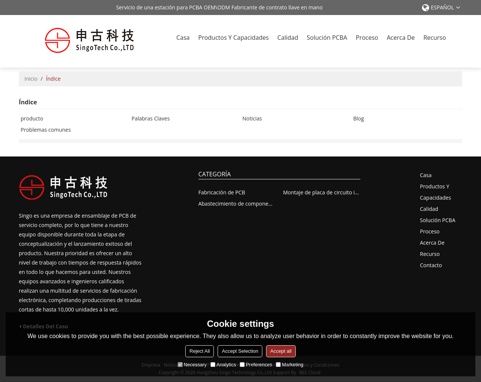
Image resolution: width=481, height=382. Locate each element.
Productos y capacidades (233, 37)
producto (32, 118)
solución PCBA (327, 37)
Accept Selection (240, 351)
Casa (182, 37)
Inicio (31, 78)
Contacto (431, 265)
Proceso (367, 37)
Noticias (252, 118)
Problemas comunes (46, 129)
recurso (435, 37)
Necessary (192, 364)
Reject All (199, 351)
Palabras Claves (151, 118)
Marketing (289, 364)
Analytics (223, 364)
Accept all (280, 351)
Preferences (256, 364)
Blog (358, 118)
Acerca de (401, 37)
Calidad (287, 37)
